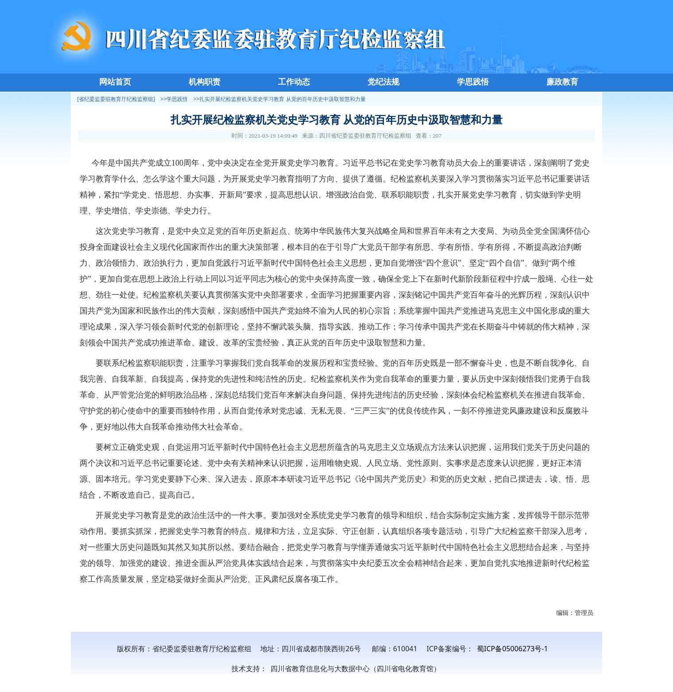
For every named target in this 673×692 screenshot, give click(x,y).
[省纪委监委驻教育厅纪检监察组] (116, 99)
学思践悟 (473, 81)
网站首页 (115, 81)
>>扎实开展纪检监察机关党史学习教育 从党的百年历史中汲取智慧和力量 (279, 99)
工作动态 (294, 81)
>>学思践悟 (174, 99)
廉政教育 (562, 81)
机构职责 (204, 81)
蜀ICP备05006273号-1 (512, 648)
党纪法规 (383, 81)
